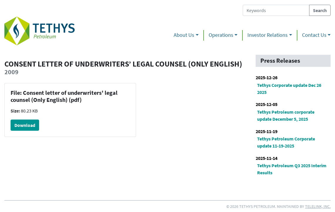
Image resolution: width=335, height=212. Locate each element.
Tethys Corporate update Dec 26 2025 (289, 88)
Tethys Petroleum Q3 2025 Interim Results (291, 169)
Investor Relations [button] (267, 35)
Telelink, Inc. (318, 206)
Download (24, 125)
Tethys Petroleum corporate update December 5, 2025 (285, 115)
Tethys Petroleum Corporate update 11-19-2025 (286, 142)
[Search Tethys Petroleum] (276, 10)
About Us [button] (184, 35)
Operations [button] (221, 35)
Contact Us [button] (314, 35)
